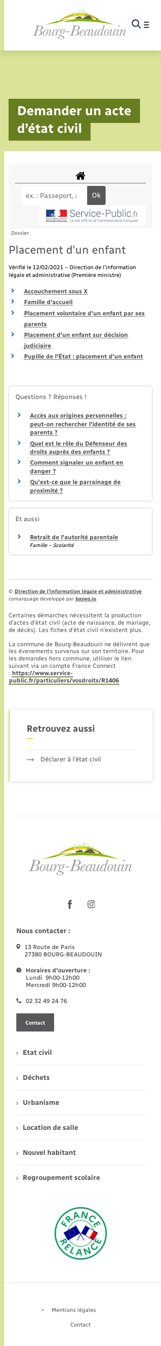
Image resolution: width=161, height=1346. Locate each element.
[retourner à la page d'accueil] (79, 24)
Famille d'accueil (48, 302)
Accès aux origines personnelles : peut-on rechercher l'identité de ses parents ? (83, 424)
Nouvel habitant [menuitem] (46, 1152)
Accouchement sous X (56, 291)
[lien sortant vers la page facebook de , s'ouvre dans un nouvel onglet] (70, 904)
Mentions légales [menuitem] (74, 1310)
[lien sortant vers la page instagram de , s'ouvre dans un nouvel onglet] (91, 904)
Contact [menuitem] (80, 1324)
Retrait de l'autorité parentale (74, 537)
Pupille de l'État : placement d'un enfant (83, 356)
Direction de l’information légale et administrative (78, 591)
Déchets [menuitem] (33, 1077)
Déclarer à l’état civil (64, 759)
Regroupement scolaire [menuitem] (58, 1177)
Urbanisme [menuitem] (37, 1102)
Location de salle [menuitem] (47, 1127)
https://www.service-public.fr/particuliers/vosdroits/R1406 (64, 677)
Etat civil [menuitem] (34, 1052)
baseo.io (86, 599)
